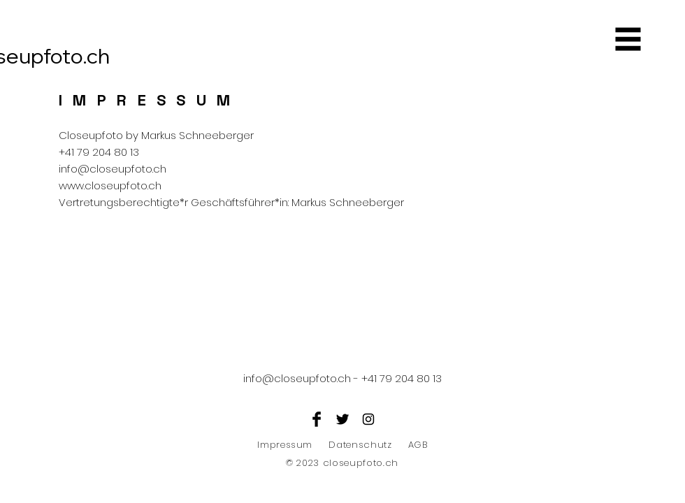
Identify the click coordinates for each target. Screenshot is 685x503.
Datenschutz (360, 444)
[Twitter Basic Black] (342, 419)
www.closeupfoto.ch (110, 185)
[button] (628, 39)
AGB (418, 444)
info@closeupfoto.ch (112, 168)
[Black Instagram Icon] (368, 419)
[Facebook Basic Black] (316, 419)
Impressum (284, 444)
